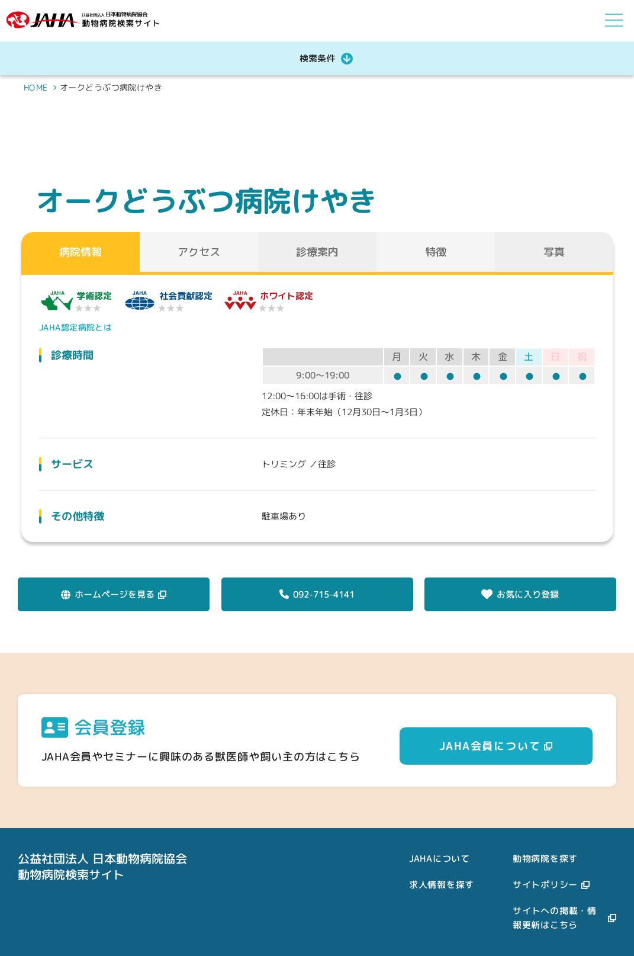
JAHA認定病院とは (73, 327)
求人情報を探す (441, 884)
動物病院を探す (545, 858)
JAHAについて (439, 858)
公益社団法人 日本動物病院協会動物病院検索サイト (102, 866)
